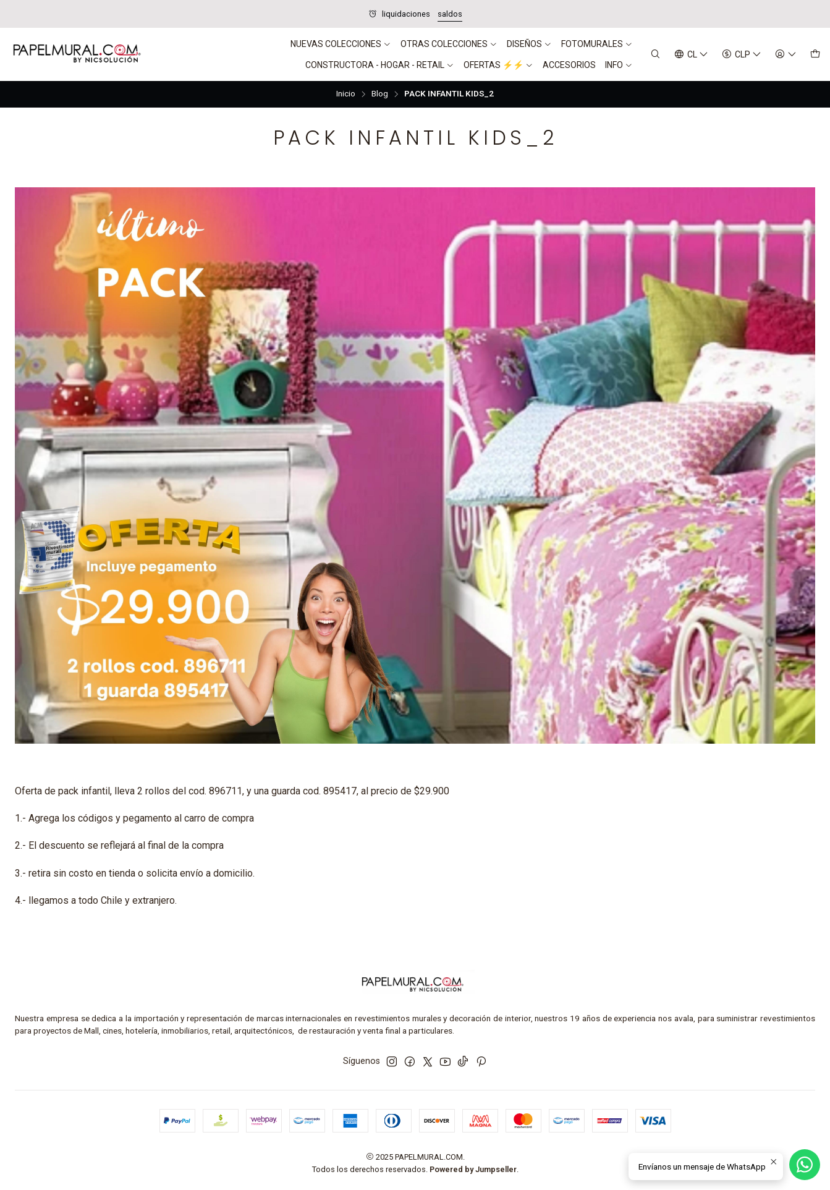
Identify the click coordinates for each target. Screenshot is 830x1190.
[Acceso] (786, 55)
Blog (379, 94)
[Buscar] (655, 55)
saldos (450, 14)
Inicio (345, 94)
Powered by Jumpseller (473, 1169)
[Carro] (815, 55)
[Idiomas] (691, 55)
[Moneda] (741, 55)
